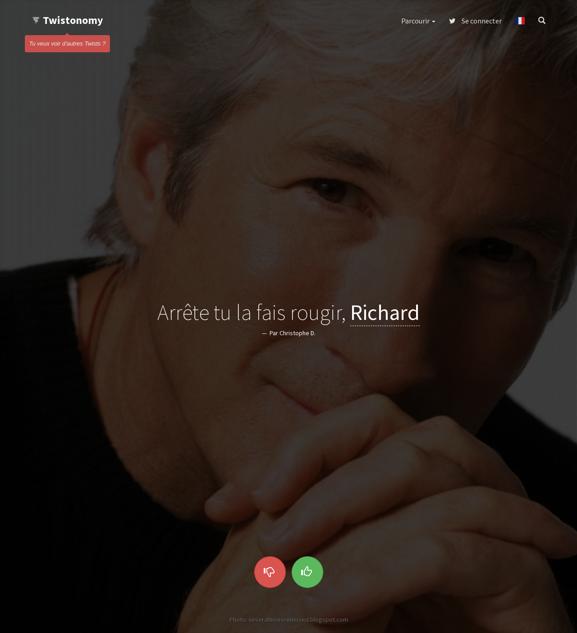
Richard (385, 311)
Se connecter (475, 20)
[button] (519, 20)
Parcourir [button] (418, 20)
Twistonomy (67, 20)
